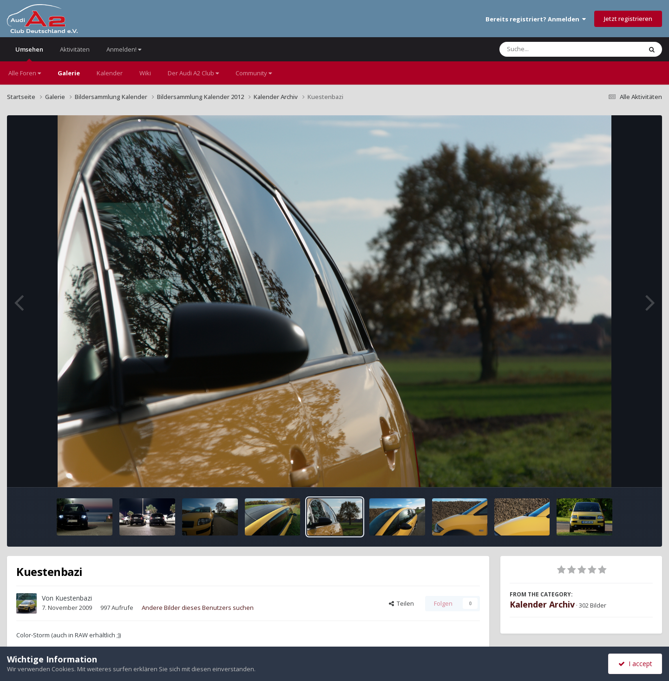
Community (254, 73)
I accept (635, 663)
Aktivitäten (75, 49)
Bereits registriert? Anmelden (535, 19)
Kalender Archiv (542, 604)
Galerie (69, 73)
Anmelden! (123, 49)
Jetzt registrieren (628, 18)
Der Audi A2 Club (193, 73)
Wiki (145, 73)
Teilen (401, 603)
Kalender (110, 73)
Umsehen (29, 53)
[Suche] (551, 49)
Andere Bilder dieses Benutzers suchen (198, 607)
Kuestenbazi (73, 598)
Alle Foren (24, 73)
